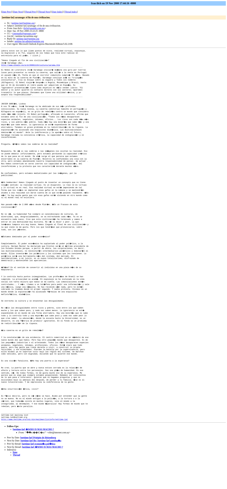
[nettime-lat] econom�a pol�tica (38, 474)
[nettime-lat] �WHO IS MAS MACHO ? (33, 459)
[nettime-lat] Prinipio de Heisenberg (38, 468)
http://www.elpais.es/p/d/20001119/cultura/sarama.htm (30, 66)
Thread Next (44, 12)
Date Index (57, 12)
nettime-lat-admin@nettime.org (29, 41)
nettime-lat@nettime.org (23, 23)
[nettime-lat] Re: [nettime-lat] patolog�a (41, 471)
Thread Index (70, 12)
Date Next (18, 12)
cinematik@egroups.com (24, 33)
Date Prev (6, 12)
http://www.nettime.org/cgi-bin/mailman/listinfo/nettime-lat (34, 449)
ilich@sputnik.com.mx (34, 28)
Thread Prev (30, 12)
